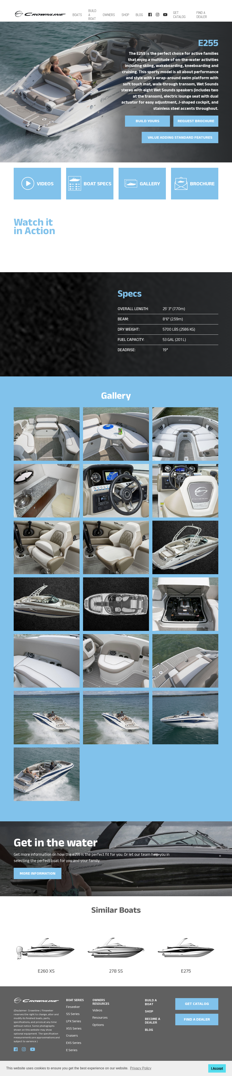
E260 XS (46, 969)
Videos (97, 1007)
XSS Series (74, 1025)
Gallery (142, 182)
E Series (71, 1047)
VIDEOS (37, 181)
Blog (139, 13)
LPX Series (73, 1018)
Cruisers (72, 1032)
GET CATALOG (197, 1002)
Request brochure (196, 121)
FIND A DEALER (201, 12)
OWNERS (111, 13)
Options (98, 1022)
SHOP (126, 13)
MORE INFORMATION (37, 871)
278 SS (116, 969)
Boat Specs (90, 182)
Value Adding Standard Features (181, 137)
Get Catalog (179, 12)
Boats (76, 13)
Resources (100, 1014)
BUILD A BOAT (91, 12)
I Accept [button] (217, 1068)
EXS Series (73, 1039)
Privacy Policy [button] (140, 1068)
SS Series (73, 1011)
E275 (186, 969)
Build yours (147, 121)
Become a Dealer (152, 1014)
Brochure (195, 182)
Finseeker (73, 1004)
